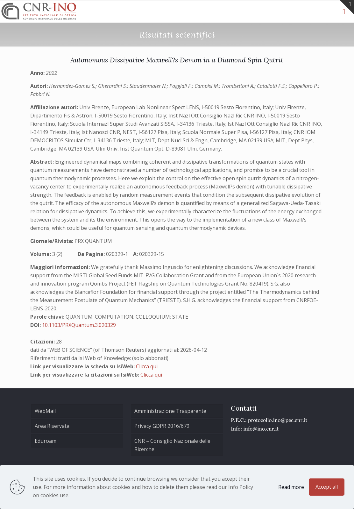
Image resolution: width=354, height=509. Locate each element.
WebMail (45, 410)
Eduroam (45, 440)
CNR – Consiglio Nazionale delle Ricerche (172, 445)
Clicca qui (147, 366)
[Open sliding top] (347, 7)
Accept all (326, 486)
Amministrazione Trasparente (170, 410)
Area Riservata (52, 425)
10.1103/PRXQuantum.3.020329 (79, 325)
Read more (291, 487)
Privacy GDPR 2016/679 (161, 425)
